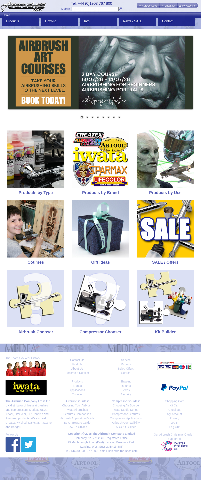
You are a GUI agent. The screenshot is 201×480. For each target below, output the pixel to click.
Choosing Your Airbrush (77, 405)
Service (126, 360)
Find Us (77, 364)
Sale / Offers (126, 368)
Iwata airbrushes (37, 405)
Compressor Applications (126, 418)
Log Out (174, 427)
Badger (15, 427)
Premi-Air (11, 418)
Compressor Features (126, 414)
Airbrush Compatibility (126, 422)
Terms (126, 390)
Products (12, 21)
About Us (77, 368)
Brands (77, 385)
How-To (50, 21)
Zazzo (43, 409)
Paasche (45, 422)
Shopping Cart (174, 401)
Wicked (22, 422)
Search (65, 8)
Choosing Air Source (126, 405)
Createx (11, 422)
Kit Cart (174, 405)
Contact (167, 21)
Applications (77, 390)
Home (6, 15)
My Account (174, 414)
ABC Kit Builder (126, 427)
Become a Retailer (77, 372)
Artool (9, 414)
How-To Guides (77, 427)
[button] (148, 5)
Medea (33, 409)
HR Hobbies (35, 414)
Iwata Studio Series (125, 409)
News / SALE (132, 21)
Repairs (126, 364)
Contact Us (77, 360)
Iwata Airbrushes (77, 409)
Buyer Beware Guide (77, 422)
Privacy (174, 418)
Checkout (174, 409)
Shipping (125, 381)
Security (126, 394)
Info (87, 21)
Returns (126, 385)
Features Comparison (77, 414)
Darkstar (33, 422)
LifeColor (20, 414)
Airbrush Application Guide (77, 418)
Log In (174, 422)
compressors (19, 409)
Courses (77, 394)
